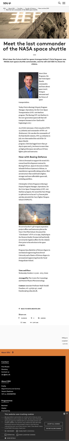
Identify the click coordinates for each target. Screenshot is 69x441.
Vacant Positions (7, 393)
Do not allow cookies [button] (53, 428)
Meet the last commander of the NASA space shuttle (21, 9)
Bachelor (4, 407)
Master (3, 410)
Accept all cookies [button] (53, 424)
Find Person (5, 368)
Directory (4, 371)
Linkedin (42, 318)
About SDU (11, 8)
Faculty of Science (30, 8)
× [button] (67, 413)
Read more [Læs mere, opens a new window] (22, 428)
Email (23, 323)
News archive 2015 (43, 8)
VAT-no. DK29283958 (8, 396)
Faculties (20, 8)
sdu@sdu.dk (5, 376)
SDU (4, 8)
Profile (3, 388)
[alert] (34, 426)
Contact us (5, 374)
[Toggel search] (59, 3)
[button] (5, 431)
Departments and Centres (10, 390)
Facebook (23, 318)
